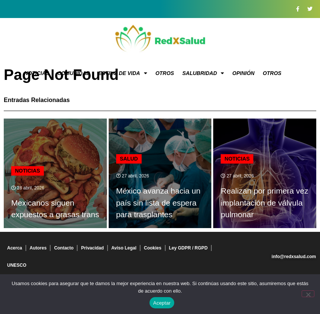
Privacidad (92, 248)
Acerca (14, 248)
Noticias (36, 73)
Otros (165, 73)
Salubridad (203, 73)
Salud (129, 159)
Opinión (243, 73)
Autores (38, 248)
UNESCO (16, 265)
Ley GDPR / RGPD (188, 248)
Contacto (63, 248)
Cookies (152, 248)
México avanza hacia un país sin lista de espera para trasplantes (158, 202)
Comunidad (73, 73)
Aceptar (162, 303)
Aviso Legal (123, 248)
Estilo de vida (122, 73)
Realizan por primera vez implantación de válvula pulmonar (264, 202)
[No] (308, 293)
